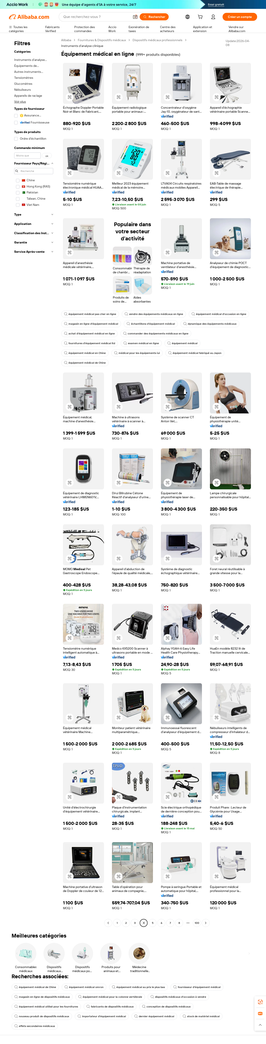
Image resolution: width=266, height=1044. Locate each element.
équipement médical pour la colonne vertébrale (110, 997)
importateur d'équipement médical (102, 1016)
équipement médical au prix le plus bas (138, 987)
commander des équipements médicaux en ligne (155, 333)
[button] (135, 16)
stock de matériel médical (201, 1016)
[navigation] (34, 482)
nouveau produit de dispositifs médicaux (41, 1016)
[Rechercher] (154, 16)
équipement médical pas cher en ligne (90, 314)
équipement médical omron (84, 987)
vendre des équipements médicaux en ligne (154, 314)
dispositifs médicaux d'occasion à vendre (178, 997)
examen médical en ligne (141, 343)
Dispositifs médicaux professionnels (157, 40)
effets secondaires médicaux (34, 1026)
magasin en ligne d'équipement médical (91, 324)
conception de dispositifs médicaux (166, 1006)
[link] (260, 1002)
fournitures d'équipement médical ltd (89, 343)
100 (197, 922)
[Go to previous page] (108, 923)
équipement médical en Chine (85, 353)
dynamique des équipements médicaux (210, 324)
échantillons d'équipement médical (151, 324)
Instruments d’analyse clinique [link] (82, 46)
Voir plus (20, 101)
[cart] (201, 17)
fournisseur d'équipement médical (197, 987)
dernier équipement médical (154, 1016)
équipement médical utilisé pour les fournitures (46, 1006)
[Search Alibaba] (96, 16)
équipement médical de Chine (85, 363)
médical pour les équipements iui (137, 353)
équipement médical (182, 343)
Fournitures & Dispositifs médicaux (102, 40)
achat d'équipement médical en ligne (89, 333)
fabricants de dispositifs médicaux (110, 1006)
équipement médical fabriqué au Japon (194, 353)
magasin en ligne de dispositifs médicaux (42, 997)
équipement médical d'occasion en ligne (219, 314)
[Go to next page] (206, 923)
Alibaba (66, 40)
